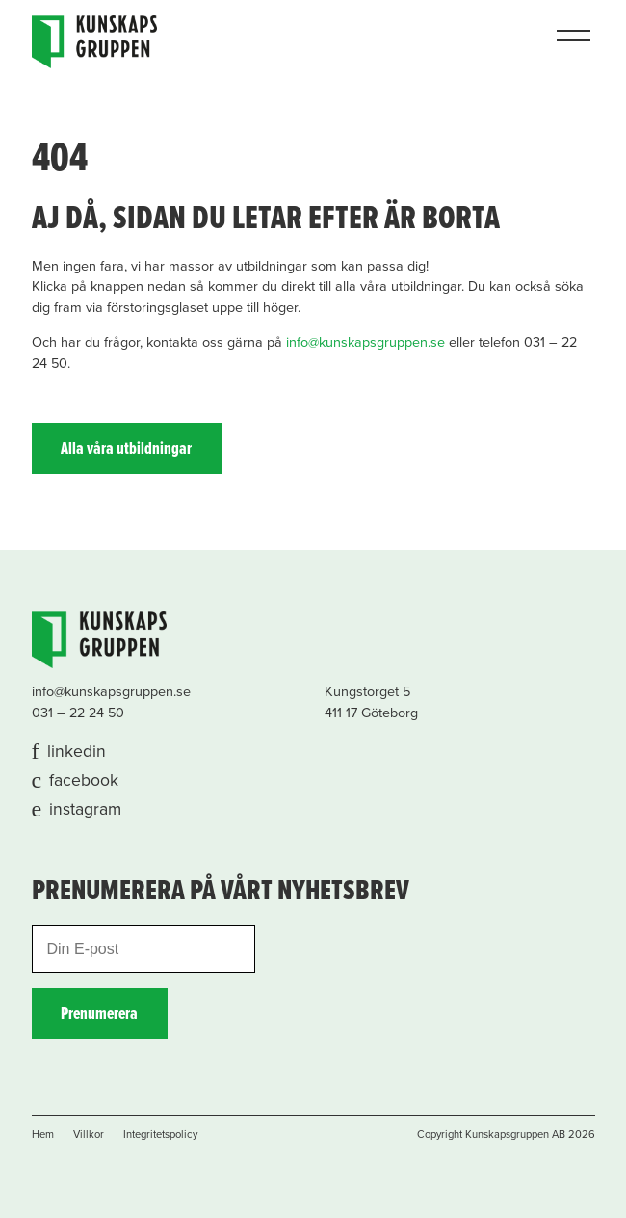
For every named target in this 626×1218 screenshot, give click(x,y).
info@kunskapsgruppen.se (365, 342)
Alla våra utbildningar (126, 449)
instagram (85, 809)
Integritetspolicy (160, 1134)
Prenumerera (99, 1014)
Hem (43, 1134)
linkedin (76, 751)
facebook (83, 780)
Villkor (88, 1134)
